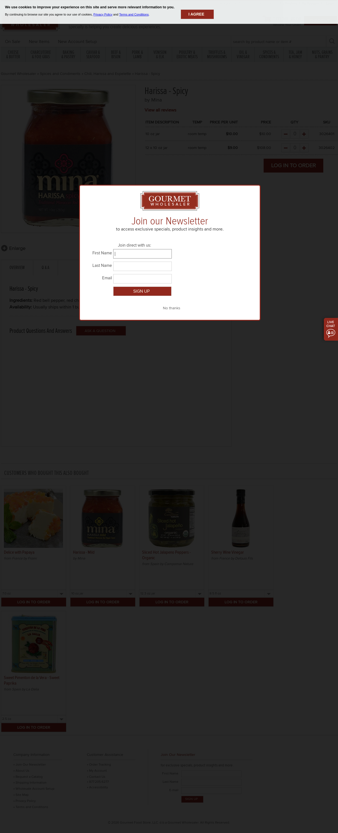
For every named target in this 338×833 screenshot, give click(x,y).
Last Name (102, 265)
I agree (196, 14)
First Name (102, 253)
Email (107, 278)
